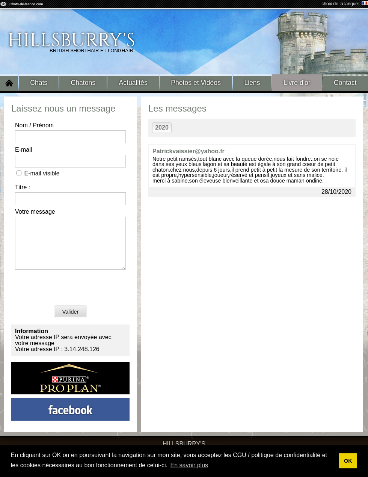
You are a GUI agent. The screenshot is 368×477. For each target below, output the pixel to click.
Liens (252, 82)
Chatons (83, 82)
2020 (162, 127)
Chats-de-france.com (26, 4)
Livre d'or (297, 82)
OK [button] (348, 461)
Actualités (133, 82)
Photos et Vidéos (196, 82)
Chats (38, 82)
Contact (345, 82)
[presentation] (72, 297)
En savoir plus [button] (189, 465)
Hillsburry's (71, 40)
